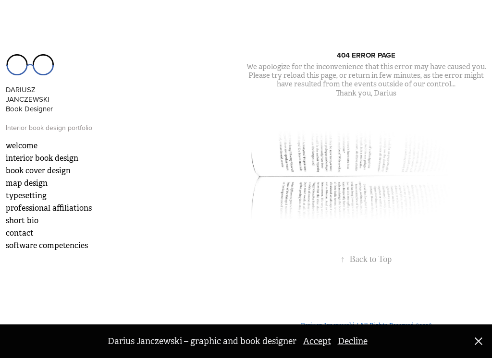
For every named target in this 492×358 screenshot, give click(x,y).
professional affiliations (49, 208)
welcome (21, 146)
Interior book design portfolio (49, 127)
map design (27, 183)
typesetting (26, 196)
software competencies (47, 245)
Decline (353, 341)
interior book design (42, 158)
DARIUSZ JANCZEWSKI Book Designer (29, 99)
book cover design (38, 171)
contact (20, 233)
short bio (22, 220)
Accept (317, 341)
